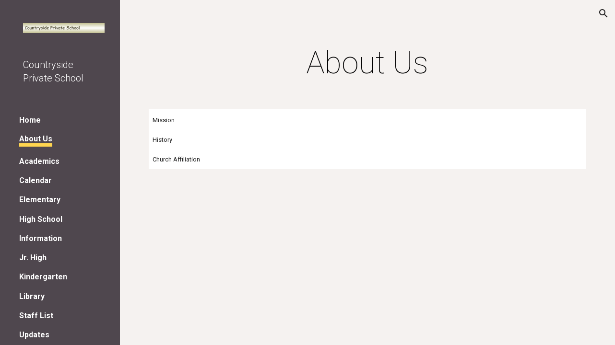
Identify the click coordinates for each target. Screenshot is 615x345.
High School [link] (40, 219)
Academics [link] (39, 161)
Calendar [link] (35, 180)
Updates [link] (34, 334)
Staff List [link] (36, 315)
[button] (603, 13)
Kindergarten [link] (43, 276)
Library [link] (32, 296)
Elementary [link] (39, 199)
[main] (368, 63)
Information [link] (40, 238)
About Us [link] (35, 138)
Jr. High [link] (33, 257)
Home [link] (30, 120)
